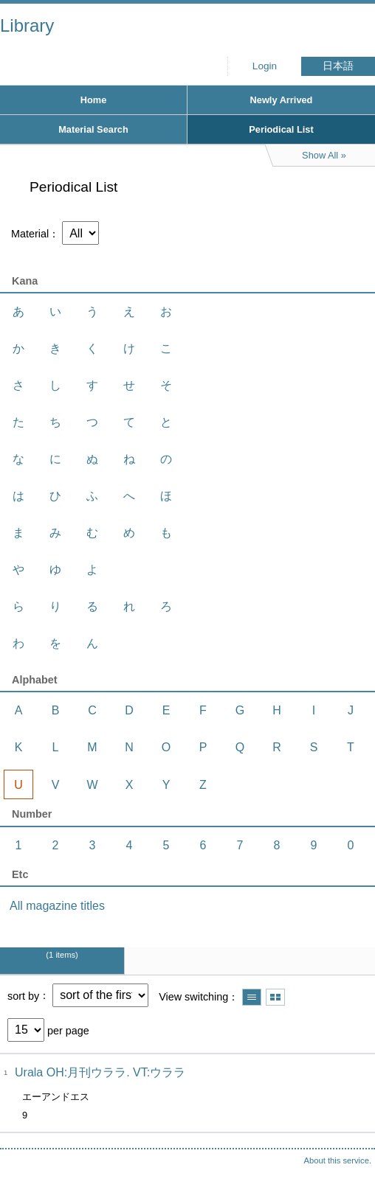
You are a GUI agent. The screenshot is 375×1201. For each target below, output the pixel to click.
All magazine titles (57, 905)
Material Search (93, 129)
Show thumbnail (275, 997)
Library (27, 25)
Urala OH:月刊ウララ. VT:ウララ (100, 1072)
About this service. (337, 1160)
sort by (23, 995)
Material (30, 234)
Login (264, 66)
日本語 (338, 66)
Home (93, 99)
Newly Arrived (281, 99)
